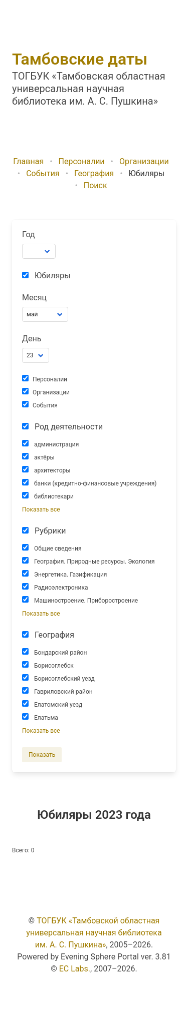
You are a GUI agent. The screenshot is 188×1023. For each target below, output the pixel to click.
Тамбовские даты (79, 59)
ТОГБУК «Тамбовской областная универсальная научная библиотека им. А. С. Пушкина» (93, 932)
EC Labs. (74, 968)
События (43, 173)
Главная (28, 161)
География (94, 173)
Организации (144, 161)
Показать (42, 754)
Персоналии (82, 161)
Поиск (95, 185)
